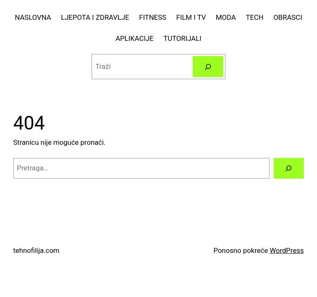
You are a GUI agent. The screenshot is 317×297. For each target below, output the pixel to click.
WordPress (287, 250)
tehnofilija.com (36, 250)
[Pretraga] (208, 66)
